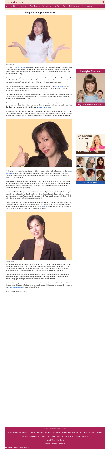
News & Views (87, 6)
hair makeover (59, 86)
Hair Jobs (85, 436)
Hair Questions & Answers (57, 429)
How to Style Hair (57, 436)
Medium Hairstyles (37, 432)
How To (57, 6)
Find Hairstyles (97, 432)
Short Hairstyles (24, 432)
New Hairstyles (35, 6)
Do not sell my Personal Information (17, 447)
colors (43, 206)
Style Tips (77, 436)
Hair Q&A (13, 6)
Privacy (54, 444)
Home (6, 8)
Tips (65, 6)
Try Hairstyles (46, 6)
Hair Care (24, 436)
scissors (21, 103)
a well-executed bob (15, 287)
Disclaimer (61, 444)
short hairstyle (21, 67)
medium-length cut (44, 107)
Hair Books (60, 440)
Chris (8, 291)
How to (9, 8)
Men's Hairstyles (61, 432)
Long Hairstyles (50, 432)
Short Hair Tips (14, 8)
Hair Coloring (68, 436)
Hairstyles (24, 6)
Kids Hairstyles (73, 432)
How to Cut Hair (45, 436)
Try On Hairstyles (85, 432)
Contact (47, 444)
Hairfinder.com (14, 2)
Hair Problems (74, 6)
